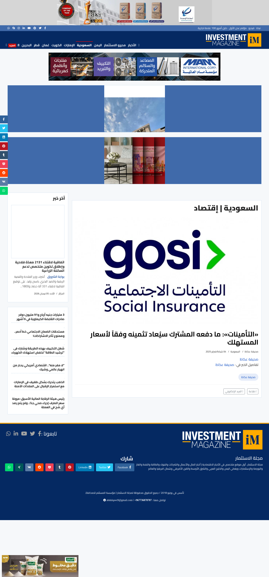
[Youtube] (29, 28)
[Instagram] (19, 28)
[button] (54, 67)
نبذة (258, 28)
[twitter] (40, 28)
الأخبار (132, 45)
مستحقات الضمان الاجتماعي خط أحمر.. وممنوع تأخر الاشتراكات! (39, 333)
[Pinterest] (34, 28)
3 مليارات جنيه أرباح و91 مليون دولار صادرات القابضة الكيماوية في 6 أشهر (40, 317)
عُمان (45, 45)
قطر (37, 45)
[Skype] (14, 28)
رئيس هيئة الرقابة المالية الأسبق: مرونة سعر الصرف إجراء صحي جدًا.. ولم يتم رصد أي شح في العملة (38, 403)
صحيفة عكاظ (248, 377)
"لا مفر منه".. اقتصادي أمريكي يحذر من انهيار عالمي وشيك (38, 367)
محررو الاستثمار (115, 45)
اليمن (98, 45)
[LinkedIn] (24, 28)
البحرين (27, 45)
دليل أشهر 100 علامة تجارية (212, 28)
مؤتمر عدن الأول (238, 28)
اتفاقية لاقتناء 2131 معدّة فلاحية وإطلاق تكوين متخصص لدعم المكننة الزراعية (39, 266)
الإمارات (69, 45)
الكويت (57, 45)
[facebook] (45, 28)
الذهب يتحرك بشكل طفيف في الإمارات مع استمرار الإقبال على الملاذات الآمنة (39, 384)
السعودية (84, 45)
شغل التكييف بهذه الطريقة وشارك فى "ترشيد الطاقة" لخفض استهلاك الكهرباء (37, 350)
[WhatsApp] (8, 28)
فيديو (251, 28)
